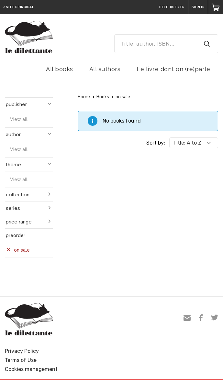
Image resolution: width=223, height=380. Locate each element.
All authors (105, 69)
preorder (15, 235)
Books (102, 97)
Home (84, 97)
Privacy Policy (22, 351)
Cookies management (31, 369)
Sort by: (155, 143)
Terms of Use (21, 360)
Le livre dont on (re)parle (173, 69)
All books (59, 69)
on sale (123, 97)
